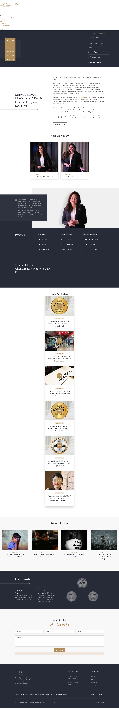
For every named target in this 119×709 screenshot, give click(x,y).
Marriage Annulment (90, 234)
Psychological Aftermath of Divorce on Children (15, 557)
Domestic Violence (67, 249)
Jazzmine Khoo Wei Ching (7, 18)
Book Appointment (5, 25)
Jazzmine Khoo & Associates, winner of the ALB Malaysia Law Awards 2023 (59, 323)
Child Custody (43, 239)
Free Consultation (60, 124)
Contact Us (3, 23)
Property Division (67, 234)
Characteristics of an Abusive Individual (74, 557)
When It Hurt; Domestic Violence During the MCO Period (104, 558)
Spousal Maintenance (45, 249)
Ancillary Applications (68, 244)
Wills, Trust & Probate (91, 249)
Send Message (59, 651)
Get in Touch (10, 40)
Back (1, 16)
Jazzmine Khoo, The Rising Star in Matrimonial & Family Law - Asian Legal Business (59, 463)
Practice (2, 12)
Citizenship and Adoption (92, 239)
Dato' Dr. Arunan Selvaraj (82, 97)
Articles (2, 21)
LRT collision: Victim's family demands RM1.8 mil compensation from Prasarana (59, 358)
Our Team (2, 14)
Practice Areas (95, 57)
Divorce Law (42, 234)
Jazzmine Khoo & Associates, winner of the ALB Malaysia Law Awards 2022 (59, 428)
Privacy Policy (100, 703)
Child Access (42, 244)
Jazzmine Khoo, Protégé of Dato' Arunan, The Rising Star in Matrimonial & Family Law (59, 498)
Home (1, 10)
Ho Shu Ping (3, 19)
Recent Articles (95, 62)
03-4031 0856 (94, 37)
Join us (2, 29)
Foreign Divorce (66, 239)
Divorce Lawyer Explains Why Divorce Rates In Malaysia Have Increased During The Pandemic (59, 393)
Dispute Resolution (90, 244)
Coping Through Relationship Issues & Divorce (44, 557)
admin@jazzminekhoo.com (95, 41)
